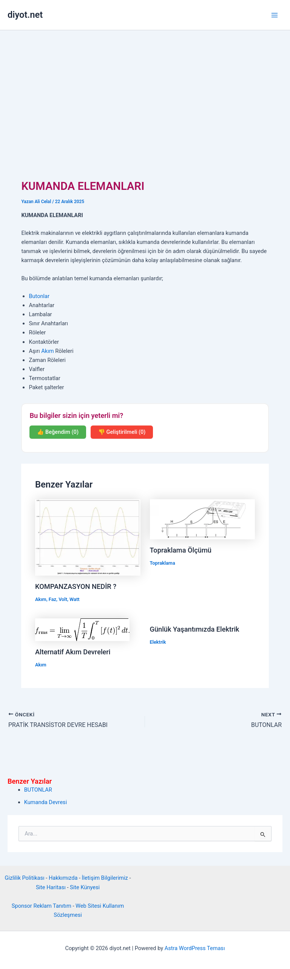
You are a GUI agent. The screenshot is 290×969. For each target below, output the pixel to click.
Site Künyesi (85, 887)
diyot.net (25, 14)
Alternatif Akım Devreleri (72, 652)
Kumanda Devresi (45, 802)
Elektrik (158, 642)
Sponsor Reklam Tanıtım (41, 905)
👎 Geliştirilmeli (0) (121, 432)
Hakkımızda (63, 877)
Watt (74, 599)
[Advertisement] (145, 87)
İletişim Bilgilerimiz (105, 877)
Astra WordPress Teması (195, 948)
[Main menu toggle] (274, 15)
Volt (63, 599)
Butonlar (39, 296)
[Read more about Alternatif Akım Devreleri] (82, 629)
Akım (47, 351)
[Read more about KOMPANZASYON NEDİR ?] (87, 537)
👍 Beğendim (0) (58, 432)
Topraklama (162, 563)
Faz (52, 599)
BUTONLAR (38, 789)
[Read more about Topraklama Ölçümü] (202, 519)
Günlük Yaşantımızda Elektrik (194, 629)
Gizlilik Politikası (25, 877)
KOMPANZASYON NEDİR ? (75, 586)
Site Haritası (51, 887)
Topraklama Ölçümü (180, 550)
